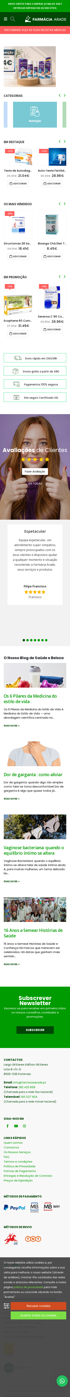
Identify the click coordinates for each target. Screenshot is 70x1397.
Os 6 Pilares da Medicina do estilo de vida (30, 698)
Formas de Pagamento (20, 1171)
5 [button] (39, 640)
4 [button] (35, 640)
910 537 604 (29, 1097)
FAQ (6, 1157)
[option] (35, 564)
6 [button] (42, 640)
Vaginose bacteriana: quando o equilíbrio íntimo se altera (34, 850)
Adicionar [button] (20, 183)
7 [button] (46, 640)
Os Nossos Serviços (17, 1152)
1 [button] (24, 640)
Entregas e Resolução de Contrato (28, 1176)
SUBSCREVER (35, 1030)
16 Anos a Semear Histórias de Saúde (33, 933)
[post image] (35, 675)
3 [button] (31, 640)
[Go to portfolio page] (35, 66)
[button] (7, 19)
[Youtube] (16, 1126)
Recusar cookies (38, 1306)
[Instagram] (24, 1126)
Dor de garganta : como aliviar (33, 774)
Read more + (12, 725)
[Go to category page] (35, 115)
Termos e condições (18, 1162)
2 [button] (27, 640)
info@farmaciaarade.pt (29, 1082)
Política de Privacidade (19, 1166)
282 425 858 (27, 1087)
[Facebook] (7, 1126)
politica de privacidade (28, 1287)
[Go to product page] (18, 157)
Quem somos (13, 1143)
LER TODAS (35, 483)
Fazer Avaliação (35, 471)
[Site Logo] (45, 19)
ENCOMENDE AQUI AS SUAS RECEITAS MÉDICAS (35, 30)
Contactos (11, 1147)
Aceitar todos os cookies (38, 1315)
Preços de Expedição (18, 1180)
